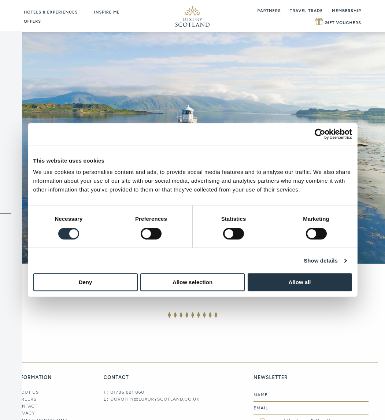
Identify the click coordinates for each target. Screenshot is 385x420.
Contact (26, 406)
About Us (27, 392)
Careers (26, 399)
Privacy (25, 413)
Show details (321, 260)
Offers (32, 21)
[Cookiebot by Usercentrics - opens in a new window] (320, 134)
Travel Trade (306, 10)
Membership (346, 10)
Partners (269, 10)
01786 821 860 (127, 392)
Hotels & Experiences (51, 12)
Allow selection (192, 282)
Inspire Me (107, 12)
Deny (85, 282)
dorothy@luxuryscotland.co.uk (155, 399)
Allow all (300, 282)
